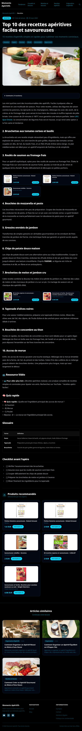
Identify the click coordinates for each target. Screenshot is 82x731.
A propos (59, 709)
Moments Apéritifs (8, 13)
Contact (58, 712)
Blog (30, 712)
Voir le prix (35, 182)
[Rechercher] (79, 4)
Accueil (31, 709)
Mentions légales (61, 715)
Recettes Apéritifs (57, 4)
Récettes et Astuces (44, 4)
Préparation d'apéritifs (70, 4)
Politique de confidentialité (65, 718)
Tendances (21, 4)
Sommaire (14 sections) (14, 96)
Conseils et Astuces (31, 4)
